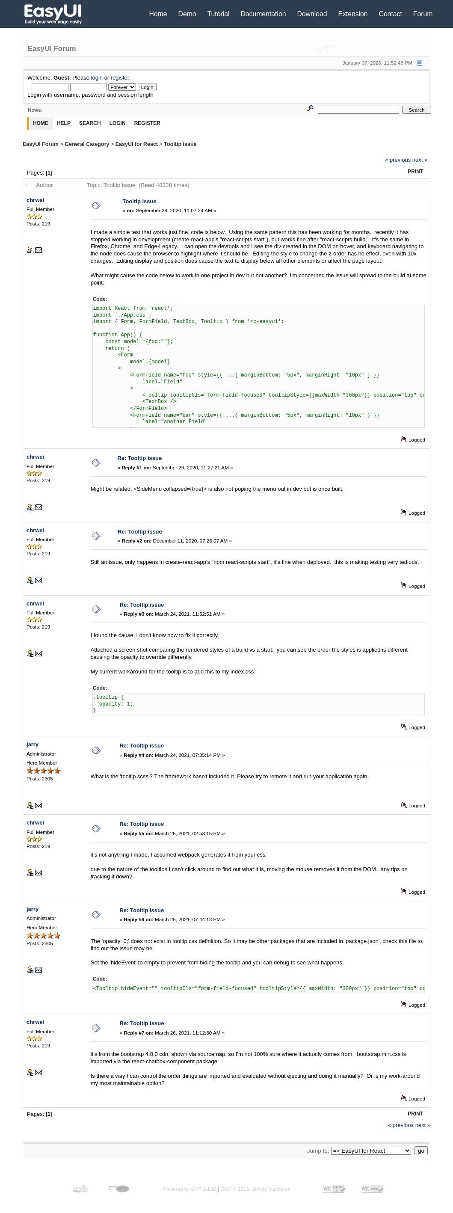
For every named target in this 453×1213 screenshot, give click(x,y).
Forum (423, 14)
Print (415, 172)
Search (90, 123)
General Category (87, 144)
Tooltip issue (180, 144)
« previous (398, 160)
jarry (32, 744)
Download (312, 14)
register (120, 77)
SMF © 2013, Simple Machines (255, 1189)
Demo (187, 14)
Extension (352, 14)
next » (419, 160)
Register (147, 123)
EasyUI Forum (41, 144)
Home (158, 14)
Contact (390, 14)
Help (64, 123)
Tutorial (218, 14)
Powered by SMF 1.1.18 (189, 1189)
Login (118, 123)
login (97, 77)
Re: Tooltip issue (139, 458)
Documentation (263, 14)
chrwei (35, 200)
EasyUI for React (136, 144)
